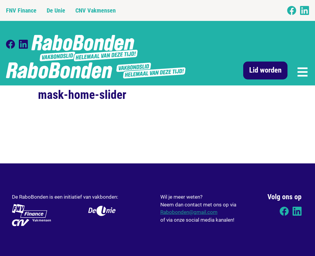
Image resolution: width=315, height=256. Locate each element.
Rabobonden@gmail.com (188, 212)
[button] (302, 71)
